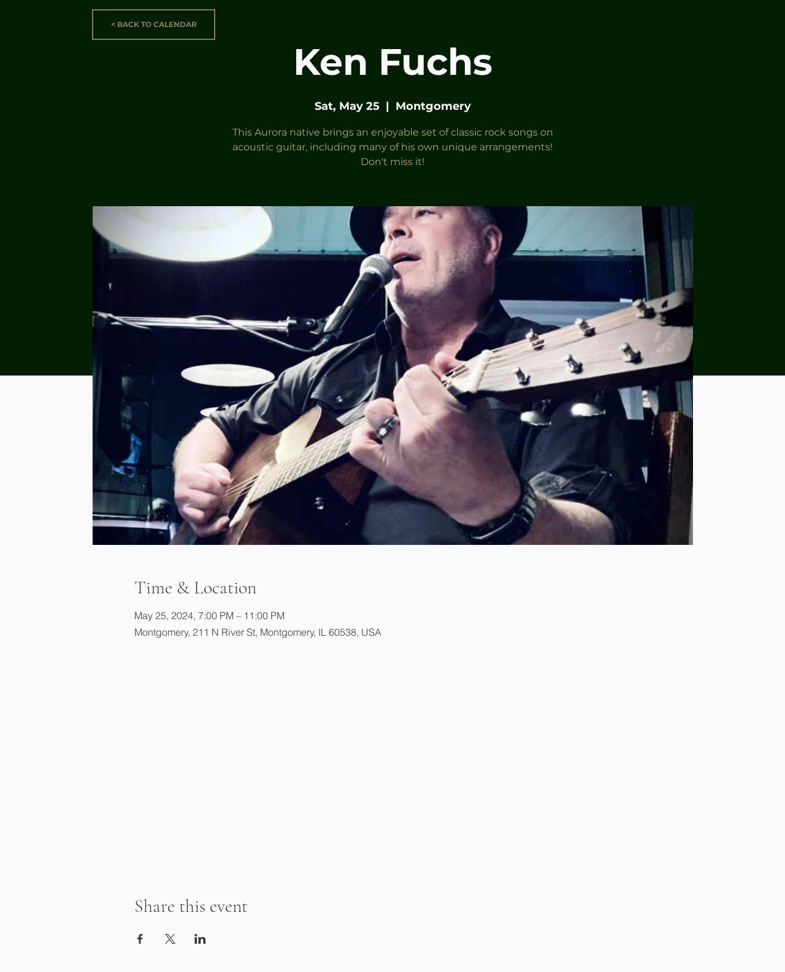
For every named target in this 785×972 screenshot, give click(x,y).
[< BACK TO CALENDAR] (153, 24)
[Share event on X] (170, 939)
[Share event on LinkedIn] (200, 939)
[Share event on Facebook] (140, 939)
